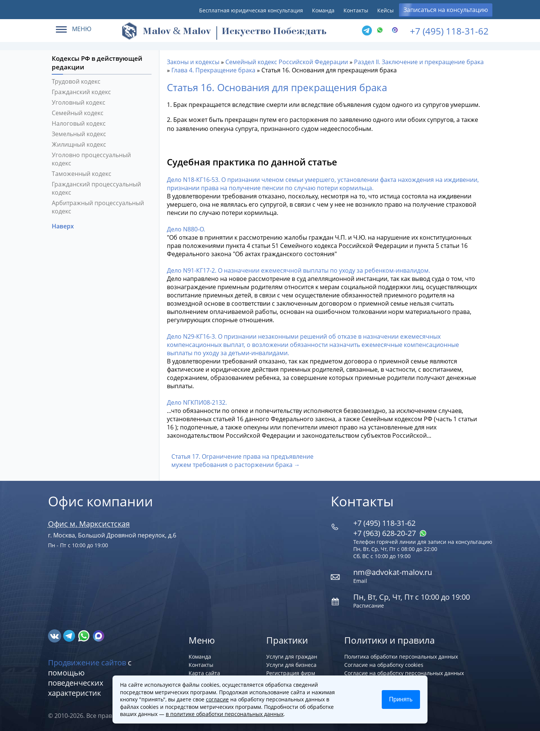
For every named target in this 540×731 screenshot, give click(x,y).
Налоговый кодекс (79, 123)
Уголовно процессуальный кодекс (91, 159)
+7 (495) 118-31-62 (449, 31)
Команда (323, 10)
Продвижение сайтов (87, 662)
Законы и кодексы (193, 62)
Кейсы (385, 10)
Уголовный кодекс (78, 102)
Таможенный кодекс (81, 174)
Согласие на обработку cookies (383, 664)
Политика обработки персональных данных (401, 656)
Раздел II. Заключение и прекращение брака (419, 62)
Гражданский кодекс (81, 92)
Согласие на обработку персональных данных (404, 673)
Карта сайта (204, 673)
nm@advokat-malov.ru (392, 572)
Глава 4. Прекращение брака (213, 70)
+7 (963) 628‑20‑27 (390, 533)
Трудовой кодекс (76, 81)
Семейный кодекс (78, 113)
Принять (401, 699)
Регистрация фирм (290, 673)
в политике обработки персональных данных (225, 713)
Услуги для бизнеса (291, 664)
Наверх (63, 226)
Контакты (356, 10)
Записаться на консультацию (446, 10)
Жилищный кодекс (79, 144)
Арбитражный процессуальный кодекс (98, 207)
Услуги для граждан (291, 656)
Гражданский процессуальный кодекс (96, 188)
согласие (217, 699)
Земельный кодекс (79, 134)
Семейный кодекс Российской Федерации (286, 62)
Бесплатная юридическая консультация (251, 10)
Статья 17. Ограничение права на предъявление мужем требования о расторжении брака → (242, 460)
